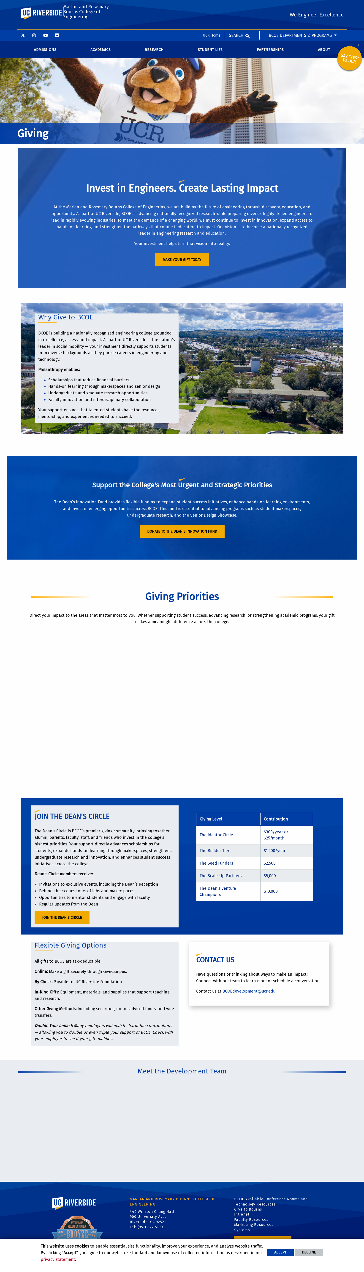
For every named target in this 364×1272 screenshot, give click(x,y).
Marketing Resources (253, 1227)
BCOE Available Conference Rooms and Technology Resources (271, 1203)
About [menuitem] (324, 52)
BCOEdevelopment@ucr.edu (249, 993)
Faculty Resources (251, 1221)
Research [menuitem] (154, 52)
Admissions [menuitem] (45, 52)
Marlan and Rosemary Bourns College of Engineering (85, 25)
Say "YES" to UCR (350, 61)
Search (236, 5)
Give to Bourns (248, 1211)
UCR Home (211, 5)
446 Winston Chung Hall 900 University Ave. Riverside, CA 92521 (152, 1218)
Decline (309, 1252)
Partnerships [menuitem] (270, 52)
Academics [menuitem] (100, 52)
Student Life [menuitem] (210, 52)
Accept (280, 1252)
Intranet (242, 1216)
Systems (242, 1232)
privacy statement (58, 1259)
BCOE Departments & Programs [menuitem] (300, 5)
